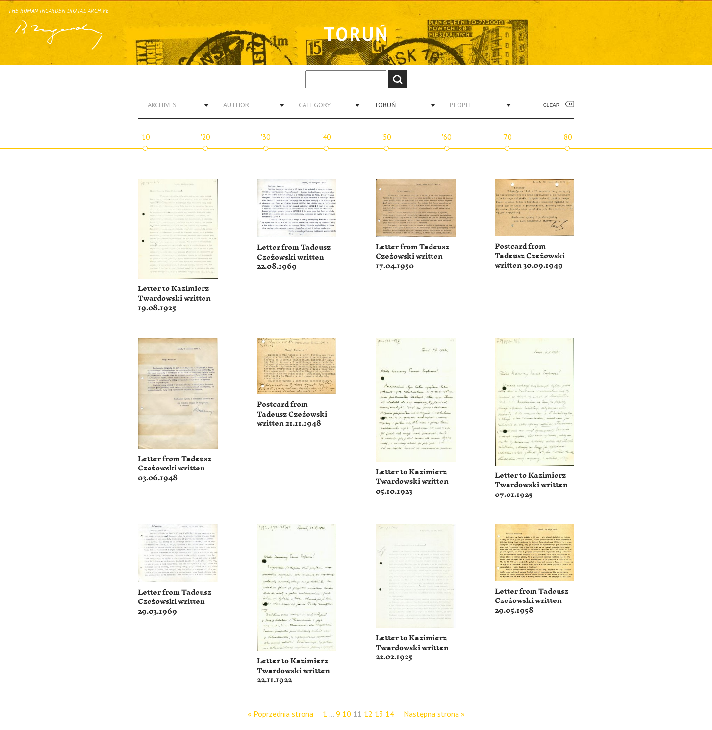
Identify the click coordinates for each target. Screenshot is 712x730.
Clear (551, 105)
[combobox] (174, 105)
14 (389, 714)
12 (368, 714)
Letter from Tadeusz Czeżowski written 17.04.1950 (412, 256)
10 (346, 714)
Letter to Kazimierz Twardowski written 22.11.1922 (293, 670)
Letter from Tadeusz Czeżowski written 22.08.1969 (294, 257)
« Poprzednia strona (280, 714)
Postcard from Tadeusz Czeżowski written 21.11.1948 (292, 414)
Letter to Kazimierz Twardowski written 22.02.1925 (412, 647)
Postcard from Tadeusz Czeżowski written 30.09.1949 (530, 256)
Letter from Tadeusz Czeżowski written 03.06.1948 (174, 468)
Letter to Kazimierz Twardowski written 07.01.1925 (531, 485)
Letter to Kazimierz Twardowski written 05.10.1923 (412, 482)
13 (379, 714)
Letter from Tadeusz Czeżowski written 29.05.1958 (531, 601)
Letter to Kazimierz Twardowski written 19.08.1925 (174, 298)
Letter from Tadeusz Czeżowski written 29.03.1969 (174, 602)
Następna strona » (434, 714)
